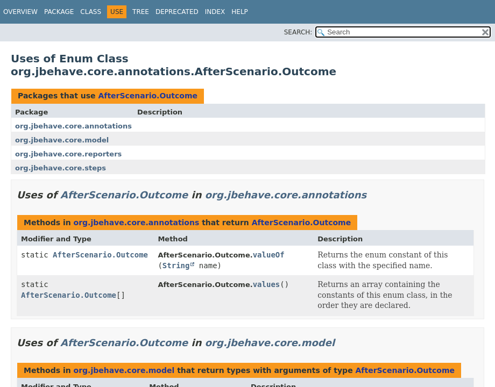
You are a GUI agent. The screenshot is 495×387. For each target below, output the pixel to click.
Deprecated (177, 12)
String (176, 265)
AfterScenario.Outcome (147, 95)
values (266, 284)
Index (215, 12)
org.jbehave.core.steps (60, 168)
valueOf (269, 254)
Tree (140, 12)
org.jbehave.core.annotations (73, 126)
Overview (20, 12)
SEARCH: (298, 32)
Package (59, 12)
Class (90, 12)
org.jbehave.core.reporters (68, 154)
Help (239, 12)
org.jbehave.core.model (62, 140)
